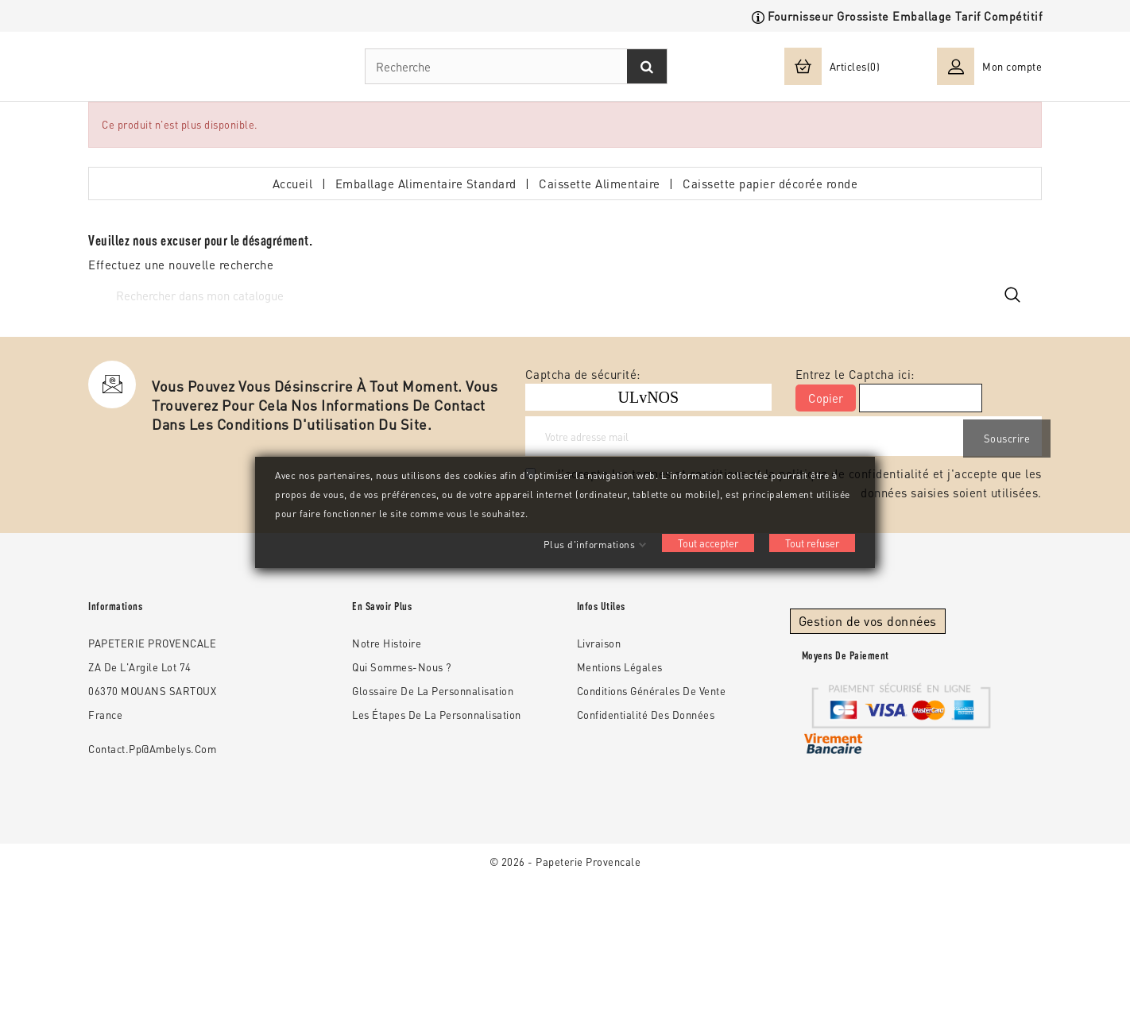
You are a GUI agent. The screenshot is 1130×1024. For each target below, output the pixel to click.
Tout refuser (812, 543)
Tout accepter (708, 543)
